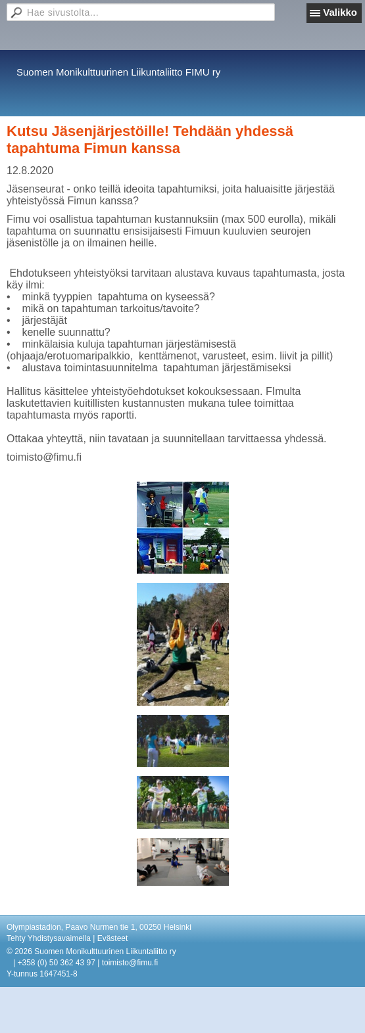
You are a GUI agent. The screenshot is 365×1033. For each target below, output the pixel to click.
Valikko (340, 12)
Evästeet (112, 938)
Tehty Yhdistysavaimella (49, 938)
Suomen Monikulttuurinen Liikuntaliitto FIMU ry (118, 72)
